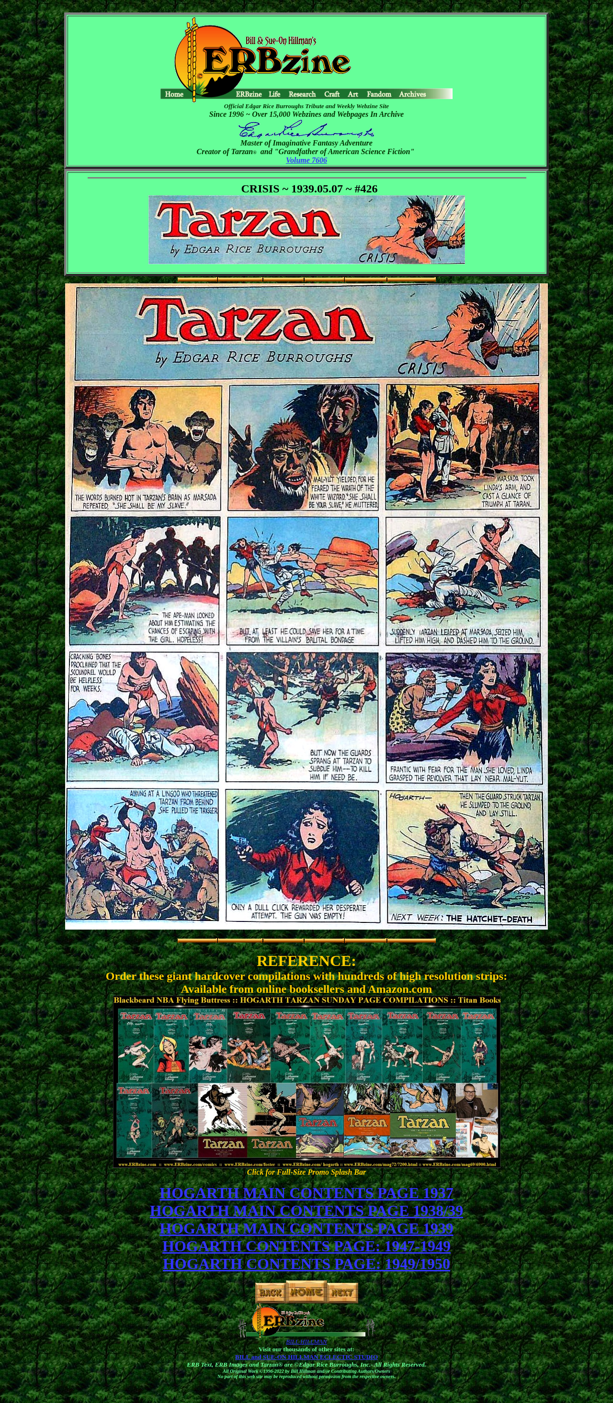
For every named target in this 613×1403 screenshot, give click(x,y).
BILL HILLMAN (306, 1341)
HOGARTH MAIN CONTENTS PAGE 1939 (306, 1228)
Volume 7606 (306, 160)
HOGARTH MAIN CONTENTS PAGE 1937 (306, 1192)
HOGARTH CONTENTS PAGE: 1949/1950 (306, 1263)
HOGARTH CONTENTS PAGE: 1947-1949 (306, 1246)
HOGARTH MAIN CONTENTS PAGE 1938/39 (306, 1210)
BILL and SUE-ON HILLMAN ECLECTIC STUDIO (306, 1356)
